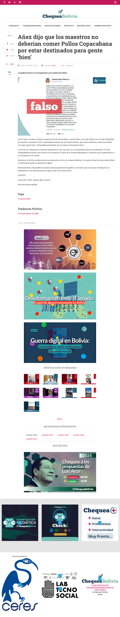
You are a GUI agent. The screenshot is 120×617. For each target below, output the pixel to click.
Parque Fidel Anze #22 (100, 585)
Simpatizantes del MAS (29, 213)
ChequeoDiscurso (32, 26)
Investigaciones (52, 26)
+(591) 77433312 (100, 590)
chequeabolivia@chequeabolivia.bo (100, 587)
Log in (21, 223)
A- (7, 64)
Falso (54, 65)
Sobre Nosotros (102, 26)
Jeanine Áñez (24, 199)
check (10, 36)
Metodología (83, 26)
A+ (12, 64)
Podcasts (69, 26)
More (59, 419)
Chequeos (14, 26)
